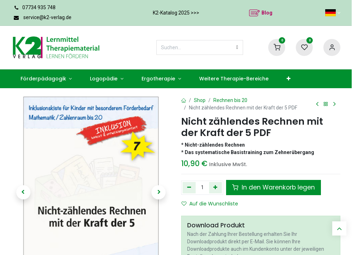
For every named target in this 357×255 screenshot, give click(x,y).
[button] (23, 192)
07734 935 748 (39, 7)
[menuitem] (42, 78)
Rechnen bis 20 (229, 100)
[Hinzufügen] (215, 187)
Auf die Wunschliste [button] (207, 203)
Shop (199, 100)
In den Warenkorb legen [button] (269, 187)
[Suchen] (237, 47)
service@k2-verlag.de (48, 17)
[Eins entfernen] (189, 187)
